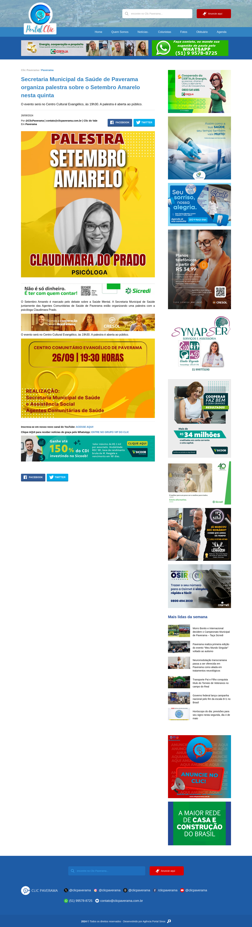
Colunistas (164, 31)
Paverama (47, 70)
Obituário (202, 31)
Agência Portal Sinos (157, 921)
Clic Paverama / (30, 70)
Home (98, 31)
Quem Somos (119, 31)
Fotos (183, 31)
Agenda (221, 31)
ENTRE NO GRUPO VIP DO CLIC (110, 432)
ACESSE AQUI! (85, 426)
